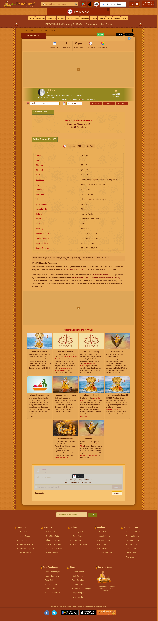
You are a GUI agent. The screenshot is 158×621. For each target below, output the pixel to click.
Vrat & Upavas (72, 18)
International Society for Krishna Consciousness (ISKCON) (96, 278)
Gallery (117, 18)
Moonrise (39, 165)
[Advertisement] (78, 69)
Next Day (122, 103)
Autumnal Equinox (27, 549)
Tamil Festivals (51, 589)
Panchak (102, 532)
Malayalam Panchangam (81, 589)
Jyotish (94, 18)
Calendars (51, 18)
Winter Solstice (25, 553)
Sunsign (39, 189)
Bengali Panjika (78, 593)
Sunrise (39, 155)
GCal (113, 275)
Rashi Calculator (78, 580)
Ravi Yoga (130, 557)
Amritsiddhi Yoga (132, 536)
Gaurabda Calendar (100, 275)
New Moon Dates (52, 536)
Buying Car (77, 540)
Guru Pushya (131, 553)
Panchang (40, 18)
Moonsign (40, 194)
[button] (113, 4)
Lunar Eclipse (25, 536)
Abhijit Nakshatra (106, 553)
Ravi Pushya (131, 549)
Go (92, 515)
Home (31, 18)
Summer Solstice (26, 544)
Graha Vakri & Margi (54, 549)
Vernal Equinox (25, 540)
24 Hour (81, 146)
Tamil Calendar (51, 580)
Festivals (85, 18)
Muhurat (61, 18)
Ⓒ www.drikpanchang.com (106, 588)
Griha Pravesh (78, 536)
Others (125, 18)
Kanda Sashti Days (52, 593)
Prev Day (96, 103)
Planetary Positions (53, 540)
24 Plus (90, 146)
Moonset (39, 170)
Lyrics (109, 18)
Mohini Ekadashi (52, 93)
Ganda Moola (104, 536)
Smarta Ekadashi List (74, 270)
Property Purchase (80, 544)
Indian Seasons (78, 572)
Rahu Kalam (104, 544)
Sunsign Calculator (79, 584)
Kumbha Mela (77, 597)
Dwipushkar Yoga (132, 540)
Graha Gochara (52, 553)
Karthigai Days (51, 584)
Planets (101, 18)
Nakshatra (40, 180)
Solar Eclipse (25, 532)
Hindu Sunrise (77, 576)
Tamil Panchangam (52, 572)
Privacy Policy (106, 590)
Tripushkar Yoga (132, 544)
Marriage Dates (79, 532)
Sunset (39, 160)
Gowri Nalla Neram (52, 576)
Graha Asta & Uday (53, 544)
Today (109, 103)
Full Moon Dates (52, 532)
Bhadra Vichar (104, 540)
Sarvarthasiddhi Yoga (134, 532)
